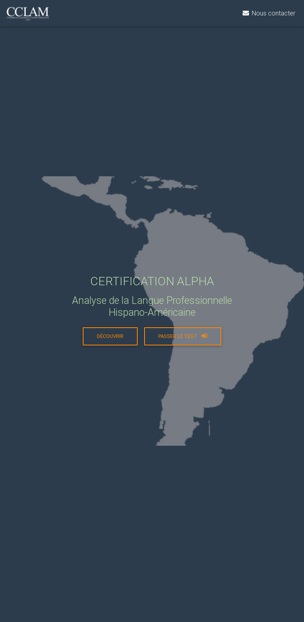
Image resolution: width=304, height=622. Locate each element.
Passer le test (182, 336)
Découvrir (110, 336)
